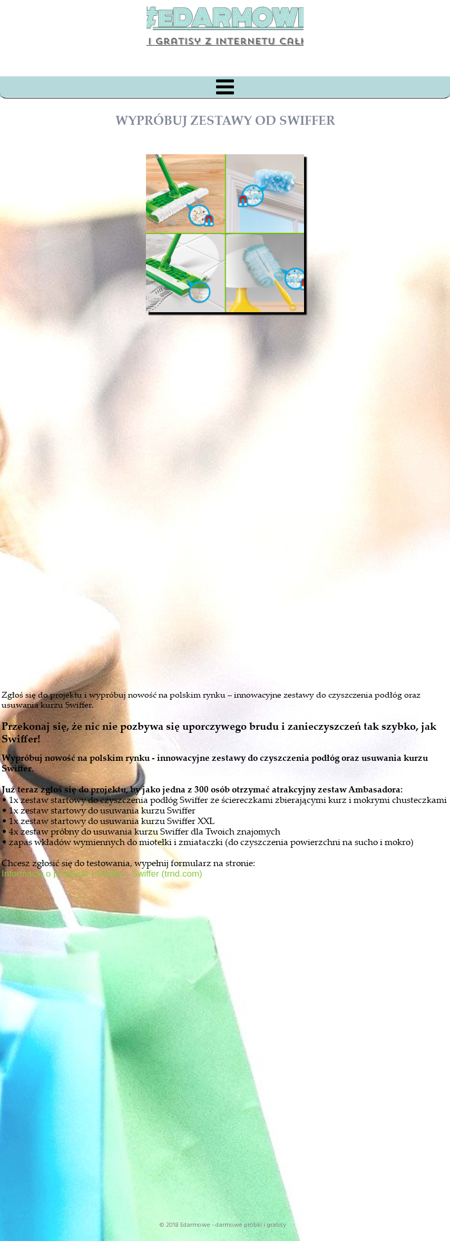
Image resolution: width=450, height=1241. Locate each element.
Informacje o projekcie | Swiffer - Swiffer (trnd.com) (102, 874)
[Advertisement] (234, 555)
